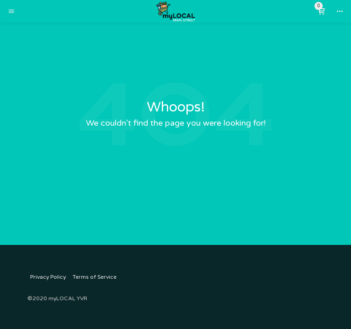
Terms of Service (95, 277)
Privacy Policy (48, 277)
